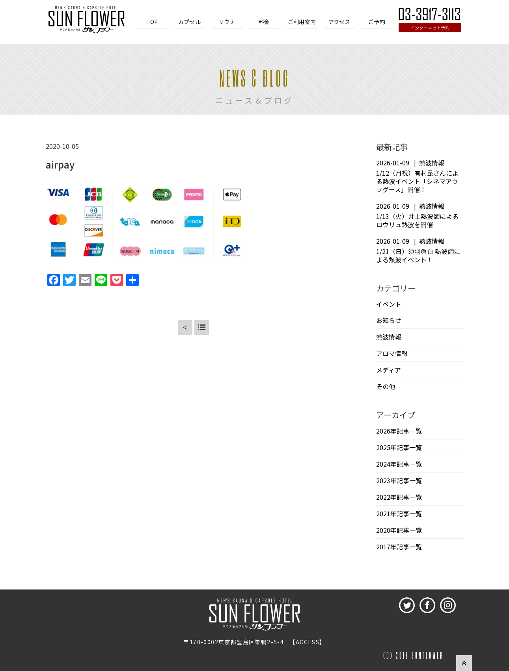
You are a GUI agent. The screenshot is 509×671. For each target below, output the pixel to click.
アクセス (339, 22)
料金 (264, 22)
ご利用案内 (302, 22)
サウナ (226, 22)
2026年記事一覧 (399, 431)
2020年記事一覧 (399, 530)
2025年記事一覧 (399, 447)
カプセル (189, 22)
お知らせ (388, 320)
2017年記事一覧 (399, 546)
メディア (388, 369)
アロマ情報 (392, 353)
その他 (385, 386)
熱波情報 (388, 336)
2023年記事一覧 (399, 480)
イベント (388, 304)
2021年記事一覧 (399, 513)
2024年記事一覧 (399, 464)
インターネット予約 (429, 27)
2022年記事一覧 (399, 497)
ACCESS (307, 642)
